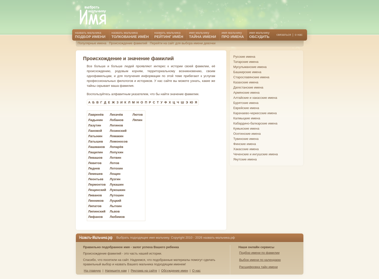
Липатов (95, 206)
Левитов (95, 163)
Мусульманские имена (250, 67)
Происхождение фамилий (128, 43)
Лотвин (115, 157)
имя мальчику (259, 35)
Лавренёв (96, 114)
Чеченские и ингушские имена (255, 154)
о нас (299, 34)
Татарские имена (246, 62)
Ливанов (95, 195)
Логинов (116, 125)
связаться (283, 34)
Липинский (97, 211)
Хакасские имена (246, 149)
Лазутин (94, 125)
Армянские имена (246, 92)
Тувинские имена (246, 139)
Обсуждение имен (174, 270)
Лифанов (95, 217)
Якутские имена (245, 159)
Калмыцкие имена (246, 118)
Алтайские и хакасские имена (255, 98)
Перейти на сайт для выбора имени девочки (182, 43)
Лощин (115, 174)
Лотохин (116, 168)
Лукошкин (117, 190)
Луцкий (115, 200)
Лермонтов (97, 184)
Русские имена (244, 56)
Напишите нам (116, 270)
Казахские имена (245, 82)
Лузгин (115, 179)
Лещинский (97, 190)
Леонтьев (95, 179)
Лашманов (96, 147)
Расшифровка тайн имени (258, 267)
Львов (115, 211)
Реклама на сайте (144, 270)
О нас (196, 270)
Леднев (94, 168)
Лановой (95, 131)
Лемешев (95, 174)
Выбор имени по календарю (260, 260)
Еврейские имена (246, 108)
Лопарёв (116, 147)
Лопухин (116, 152)
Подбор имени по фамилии (259, 253)
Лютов (137, 114)
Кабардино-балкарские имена (255, 123)
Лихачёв (116, 114)
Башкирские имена (247, 72)
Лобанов (116, 120)
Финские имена (244, 144)
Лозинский (118, 131)
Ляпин (137, 120)
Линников (96, 200)
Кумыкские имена (246, 128)
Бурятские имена (246, 103)
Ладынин (95, 120)
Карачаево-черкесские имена (255, 113)
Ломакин (116, 136)
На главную (92, 270)
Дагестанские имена (248, 87)
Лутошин (117, 195)
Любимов (117, 217)
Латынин (95, 136)
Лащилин (95, 152)
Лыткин (116, 206)
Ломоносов (118, 141)
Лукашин (117, 184)
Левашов (95, 157)
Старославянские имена (251, 77)
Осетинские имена (247, 133)
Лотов (114, 163)
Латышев (95, 141)
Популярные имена (92, 43)
